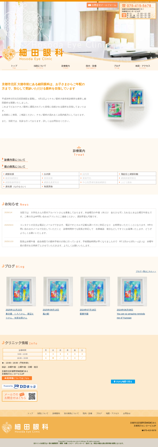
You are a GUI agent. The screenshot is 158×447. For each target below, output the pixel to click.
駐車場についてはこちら (17, 378)
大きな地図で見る (123, 381)
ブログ (118, 67)
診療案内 (66, 67)
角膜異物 (48, 186)
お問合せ (127, 413)
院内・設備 (92, 67)
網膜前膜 (9, 174)
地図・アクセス (143, 67)
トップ (15, 67)
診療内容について (14, 159)
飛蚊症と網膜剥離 (129, 174)
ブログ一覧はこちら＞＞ (146, 271)
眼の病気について (14, 166)
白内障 (47, 174)
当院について (40, 67)
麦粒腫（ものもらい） (16, 186)
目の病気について (71, 413)
